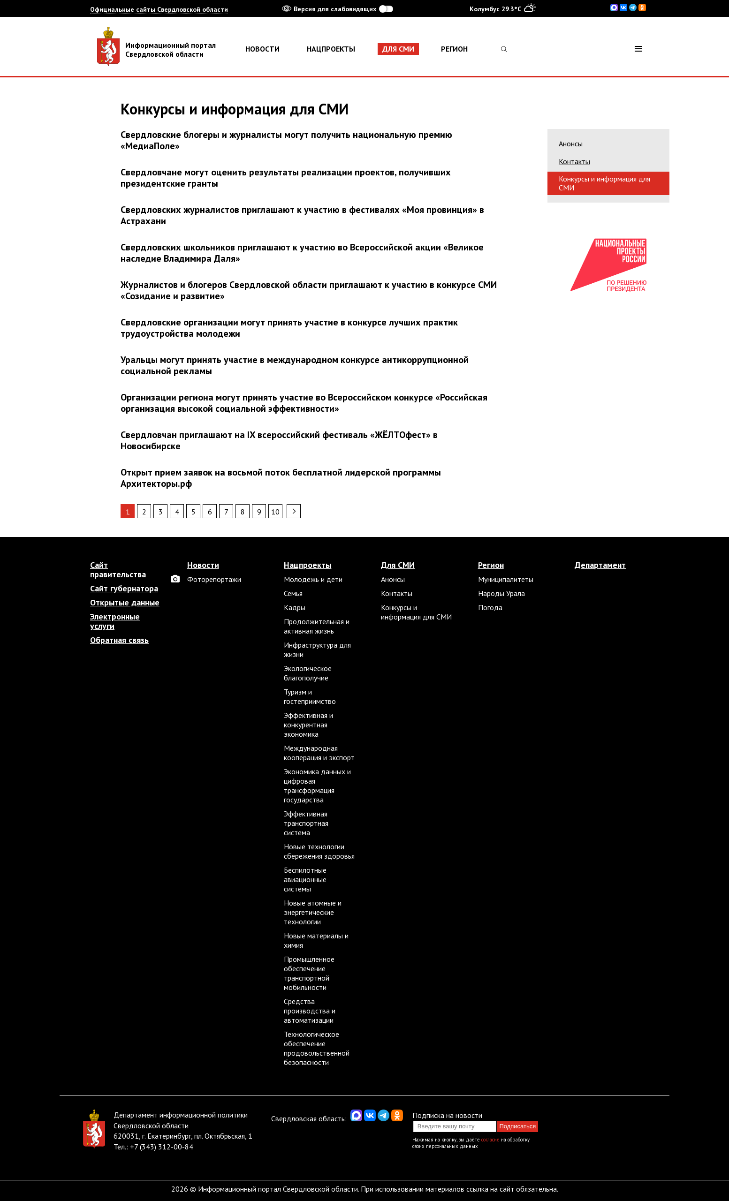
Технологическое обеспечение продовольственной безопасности (316, 1048)
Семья (293, 593)
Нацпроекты (331, 48)
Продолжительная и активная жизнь (316, 626)
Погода (490, 607)
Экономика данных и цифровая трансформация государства (317, 785)
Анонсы (571, 143)
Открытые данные (124, 602)
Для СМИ (398, 48)
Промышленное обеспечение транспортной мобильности (309, 973)
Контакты (574, 161)
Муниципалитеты (505, 579)
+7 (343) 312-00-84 (161, 1146)
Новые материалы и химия (316, 940)
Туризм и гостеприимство (310, 696)
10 (275, 511)
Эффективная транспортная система (306, 823)
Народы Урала (501, 593)
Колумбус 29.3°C (503, 8)
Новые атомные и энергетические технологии (313, 912)
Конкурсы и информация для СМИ (604, 183)
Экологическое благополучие (308, 673)
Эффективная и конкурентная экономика (308, 724)
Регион (454, 48)
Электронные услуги (115, 621)
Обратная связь (119, 640)
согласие (490, 1139)
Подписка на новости (447, 1115)
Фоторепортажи (214, 579)
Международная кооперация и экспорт (319, 752)
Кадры (294, 607)
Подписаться (517, 1126)
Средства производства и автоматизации (309, 1011)
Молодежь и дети (313, 579)
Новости (262, 48)
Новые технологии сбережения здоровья (319, 851)
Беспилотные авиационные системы (305, 879)
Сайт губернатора (124, 588)
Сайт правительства (118, 569)
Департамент (600, 565)
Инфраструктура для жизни (317, 649)
